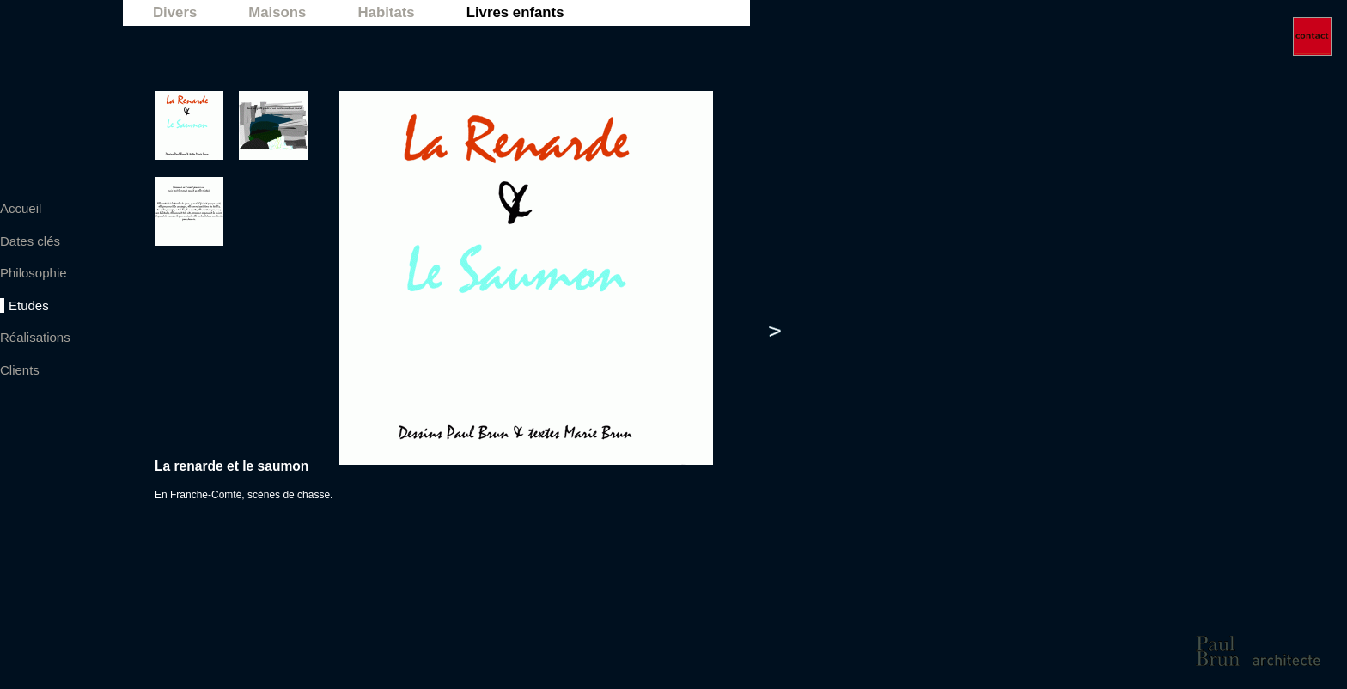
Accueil (20, 208)
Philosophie (33, 272)
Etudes (29, 305)
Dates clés (30, 241)
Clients (20, 370)
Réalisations (35, 337)
